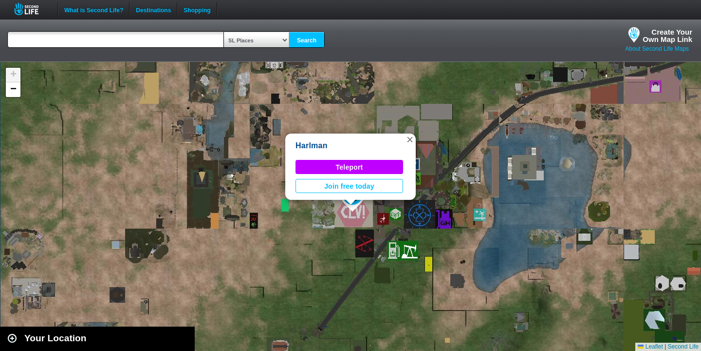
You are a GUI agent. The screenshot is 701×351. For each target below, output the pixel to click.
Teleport (349, 167)
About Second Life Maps (657, 48)
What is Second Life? (93, 9)
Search (306, 40)
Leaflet (650, 346)
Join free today (349, 186)
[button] (410, 139)
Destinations (153, 9)
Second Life (32, 9)
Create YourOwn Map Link (667, 35)
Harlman (311, 145)
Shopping (197, 9)
